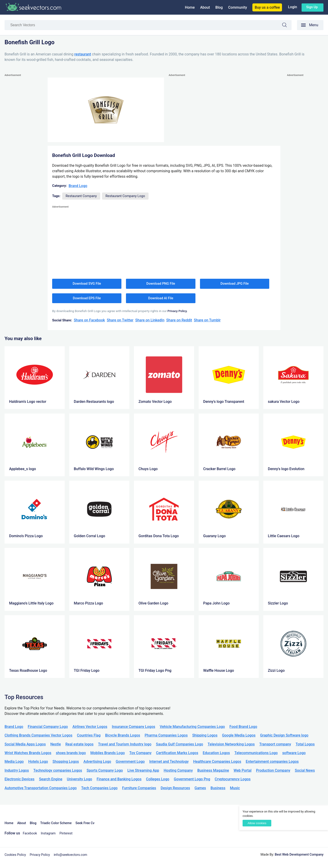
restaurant (82, 54)
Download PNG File (160, 283)
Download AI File (160, 298)
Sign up (312, 7)
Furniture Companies (139, 788)
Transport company (275, 744)
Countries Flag (89, 735)
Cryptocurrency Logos (233, 779)
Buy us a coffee (267, 7)
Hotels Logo (38, 761)
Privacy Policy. (177, 311)
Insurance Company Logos (133, 726)
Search (286, 26)
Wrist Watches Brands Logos (28, 753)
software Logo (294, 753)
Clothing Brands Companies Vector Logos (38, 735)
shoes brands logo (71, 753)
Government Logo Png (192, 779)
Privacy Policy (40, 855)
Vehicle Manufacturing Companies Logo (192, 726)
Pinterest (65, 833)
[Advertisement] (23, 146)
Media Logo (14, 761)
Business (217, 788)
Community (237, 7)
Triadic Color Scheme (56, 823)
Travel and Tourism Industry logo (124, 744)
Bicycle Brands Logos (122, 735)
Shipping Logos (205, 735)
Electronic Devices (19, 779)
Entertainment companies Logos (272, 761)
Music (235, 788)
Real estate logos (79, 744)
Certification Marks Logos (177, 753)
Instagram (48, 833)
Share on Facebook (89, 320)
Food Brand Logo (243, 726)
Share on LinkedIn (149, 320)
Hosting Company (178, 770)
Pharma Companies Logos (166, 735)
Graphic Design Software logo (284, 735)
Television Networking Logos (231, 744)
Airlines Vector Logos (89, 726)
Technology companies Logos (57, 770)
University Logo (79, 779)
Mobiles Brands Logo (107, 753)
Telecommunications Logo (256, 753)
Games (200, 788)
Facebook (30, 833)
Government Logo (130, 761)
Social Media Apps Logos (25, 744)
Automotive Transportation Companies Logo (41, 788)
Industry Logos (17, 770)
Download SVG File (87, 283)
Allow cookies (257, 823)
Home (190, 7)
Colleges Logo (157, 779)
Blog (219, 7)
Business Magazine (213, 770)
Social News (305, 770)
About (205, 7)
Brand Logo (78, 186)
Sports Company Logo (105, 770)
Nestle (55, 744)
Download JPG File (234, 283)
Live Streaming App (143, 770)
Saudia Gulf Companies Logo (179, 744)
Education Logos (216, 753)
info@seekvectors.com (70, 855)
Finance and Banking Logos (119, 779)
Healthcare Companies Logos (217, 761)
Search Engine (50, 779)
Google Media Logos (239, 735)
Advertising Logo (97, 761)
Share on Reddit (179, 320)
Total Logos (305, 744)
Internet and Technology (169, 761)
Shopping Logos (66, 761)
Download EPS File (87, 298)
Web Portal (242, 770)
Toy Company (140, 753)
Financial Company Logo (48, 726)
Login (292, 7)
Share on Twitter (120, 320)
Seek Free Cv (84, 823)
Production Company (273, 770)
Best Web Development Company (299, 855)
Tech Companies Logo (99, 788)
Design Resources (175, 788)
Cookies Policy (15, 855)
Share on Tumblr (207, 320)
